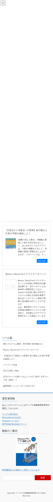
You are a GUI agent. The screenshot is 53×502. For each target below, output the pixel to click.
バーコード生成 (10, 364)
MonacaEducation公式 (11, 417)
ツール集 (7, 338)
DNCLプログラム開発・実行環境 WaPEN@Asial (23, 343)
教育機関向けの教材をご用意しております (21, 470)
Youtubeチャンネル (10, 420)
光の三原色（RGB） (11, 370)
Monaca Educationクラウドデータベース (21, 349)
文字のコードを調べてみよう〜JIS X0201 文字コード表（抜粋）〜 (26, 378)
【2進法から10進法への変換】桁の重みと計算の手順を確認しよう (26, 357)
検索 (43, 477)
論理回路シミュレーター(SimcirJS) (19, 385)
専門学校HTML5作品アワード (14, 424)
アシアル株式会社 (10, 414)
